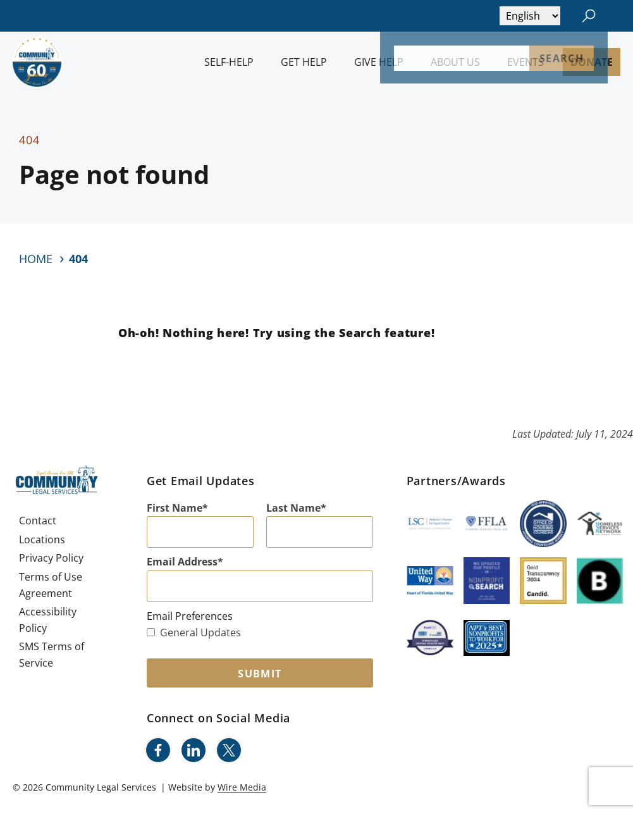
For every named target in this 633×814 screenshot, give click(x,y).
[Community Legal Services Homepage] (37, 62)
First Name (174, 508)
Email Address (182, 562)
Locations (42, 539)
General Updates (194, 632)
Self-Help (229, 62)
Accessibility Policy (48, 620)
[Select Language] (530, 15)
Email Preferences (190, 616)
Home (35, 258)
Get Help (304, 62)
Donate (591, 62)
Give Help (378, 62)
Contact (37, 520)
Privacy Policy (51, 558)
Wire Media (242, 787)
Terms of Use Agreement (50, 585)
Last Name (293, 508)
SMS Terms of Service (51, 654)
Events (525, 62)
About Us (455, 62)
